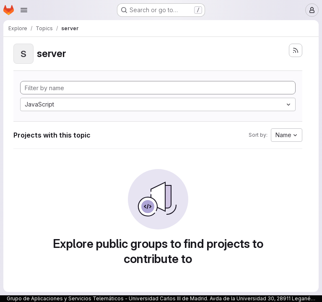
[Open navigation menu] (24, 10)
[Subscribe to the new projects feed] (295, 50)
